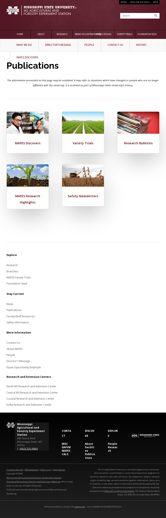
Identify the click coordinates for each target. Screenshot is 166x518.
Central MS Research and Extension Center (32, 392)
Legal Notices (59, 468)
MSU (65, 443)
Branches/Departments (84, 34)
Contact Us (115, 45)
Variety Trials (124, 34)
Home (20, 34)
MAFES (66, 450)
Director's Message (58, 45)
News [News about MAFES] (9, 303)
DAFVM (155, 2)
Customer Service (14, 468)
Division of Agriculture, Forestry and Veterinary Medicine (33, 481)
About (41, 34)
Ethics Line (45, 468)
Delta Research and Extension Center (28, 404)
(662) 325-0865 (29, 448)
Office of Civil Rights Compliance (119, 490)
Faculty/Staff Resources (20, 315)
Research (62, 34)
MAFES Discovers (27, 57)
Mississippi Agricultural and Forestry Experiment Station (33, 476)
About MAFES (14, 348)
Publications (103, 34)
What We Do (24, 45)
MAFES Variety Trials (18, 276)
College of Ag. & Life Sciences (140, 2)
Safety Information (17, 321)
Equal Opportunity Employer (23, 366)
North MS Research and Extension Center (31, 386)
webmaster (80, 505)
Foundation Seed (146, 34)
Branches (12, 270)
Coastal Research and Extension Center (30, 398)
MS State (124, 2)
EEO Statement (31, 468)
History (141, 45)
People (89, 45)
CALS (65, 453)
